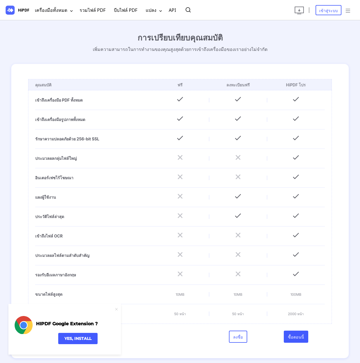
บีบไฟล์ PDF (125, 10)
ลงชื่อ (238, 339)
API (172, 10)
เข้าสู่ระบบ (328, 10)
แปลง (154, 10)
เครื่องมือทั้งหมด (54, 10)
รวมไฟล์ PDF (92, 10)
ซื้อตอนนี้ (296, 339)
